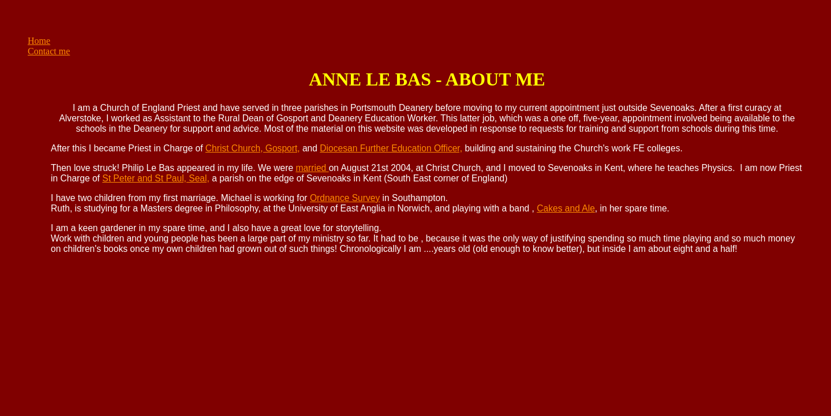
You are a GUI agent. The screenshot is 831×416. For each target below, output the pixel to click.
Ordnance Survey (345, 198)
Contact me (49, 51)
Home (39, 41)
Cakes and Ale (566, 208)
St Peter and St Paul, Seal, (155, 178)
